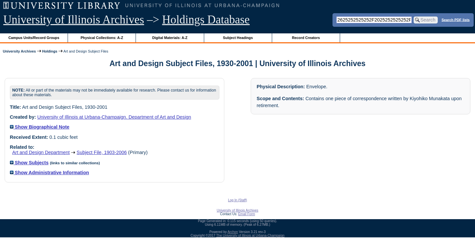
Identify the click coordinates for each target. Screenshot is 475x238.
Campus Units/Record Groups (34, 38)
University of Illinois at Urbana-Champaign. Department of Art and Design (114, 117)
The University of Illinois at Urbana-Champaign (250, 235)
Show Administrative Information (49, 172)
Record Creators (306, 38)
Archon (233, 232)
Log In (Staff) (237, 200)
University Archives (19, 51)
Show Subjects (29, 162)
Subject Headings (238, 38)
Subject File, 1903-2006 (102, 152)
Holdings (49, 51)
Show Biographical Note (40, 127)
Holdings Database (206, 19)
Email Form (246, 214)
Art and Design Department (41, 152)
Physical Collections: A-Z (101, 38)
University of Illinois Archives (73, 19)
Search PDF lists (456, 19)
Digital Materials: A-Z (169, 38)
